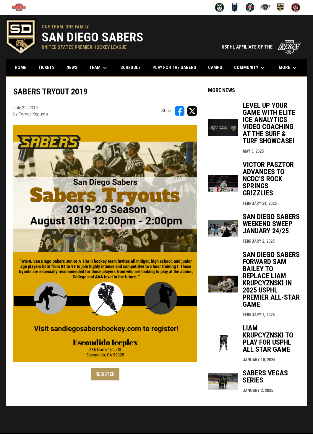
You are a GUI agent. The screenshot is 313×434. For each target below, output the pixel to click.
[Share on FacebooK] (179, 111)
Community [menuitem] (250, 67)
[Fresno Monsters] (219, 7)
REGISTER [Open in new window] (105, 374)
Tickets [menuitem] (46, 67)
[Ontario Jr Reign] (265, 7)
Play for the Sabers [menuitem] (174, 67)
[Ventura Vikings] (295, 7)
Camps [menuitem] (215, 67)
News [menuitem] (72, 67)
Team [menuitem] (98, 67)
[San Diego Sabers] (280, 7)
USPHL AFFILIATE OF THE (261, 47)
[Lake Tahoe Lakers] (249, 7)
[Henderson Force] (234, 7)
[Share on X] (192, 111)
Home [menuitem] (20, 67)
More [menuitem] (288, 67)
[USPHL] (21, 7)
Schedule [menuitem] (132, 67)
